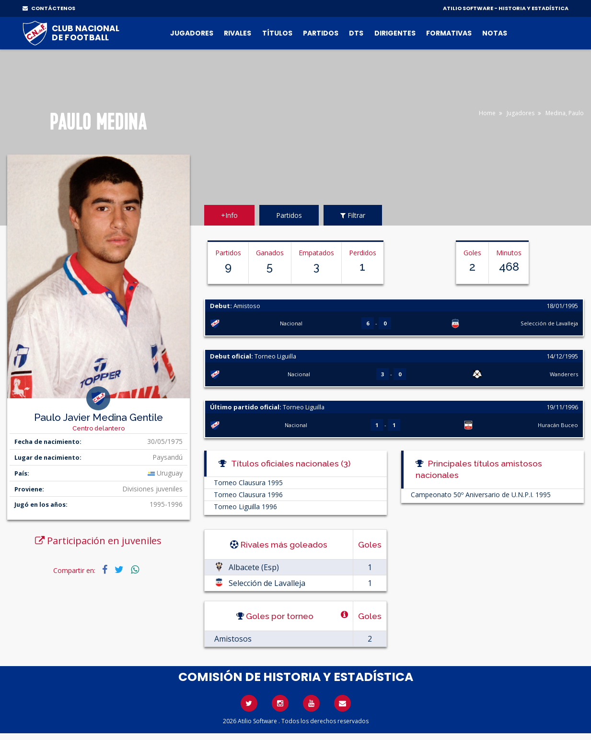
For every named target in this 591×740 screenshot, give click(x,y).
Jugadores (191, 33)
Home (487, 113)
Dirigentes (395, 33)
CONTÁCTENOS (49, 8)
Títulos (277, 33)
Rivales (237, 33)
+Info (229, 215)
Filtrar (352, 215)
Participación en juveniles (98, 540)
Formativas (449, 33)
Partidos (320, 33)
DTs (356, 33)
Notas (494, 33)
